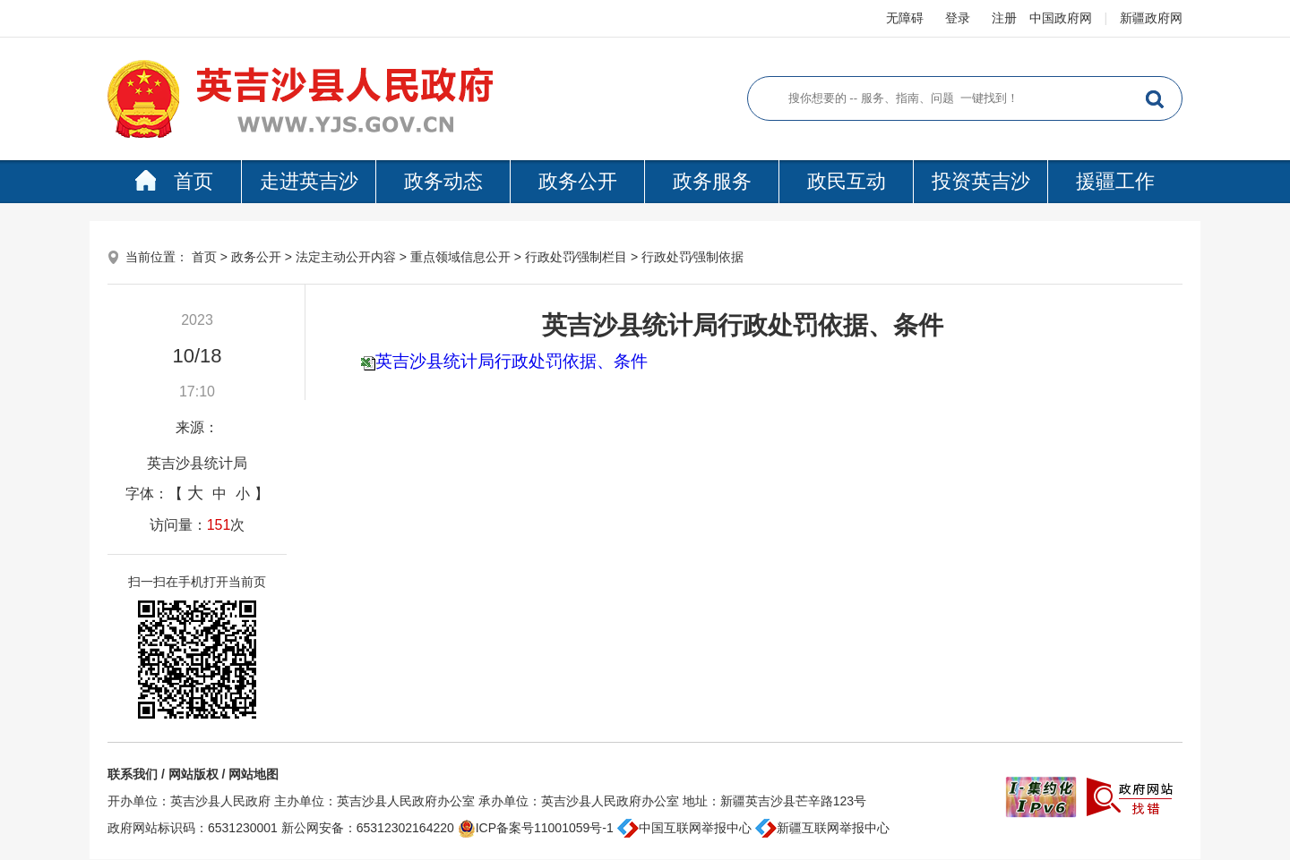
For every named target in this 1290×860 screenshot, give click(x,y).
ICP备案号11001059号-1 (536, 828)
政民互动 (846, 181)
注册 (1004, 18)
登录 (957, 18)
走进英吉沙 (309, 181)
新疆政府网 (1151, 18)
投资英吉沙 (981, 181)
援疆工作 (1115, 181)
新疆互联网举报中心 (822, 828)
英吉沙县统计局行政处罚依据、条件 (511, 361)
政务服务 (712, 181)
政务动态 (443, 181)
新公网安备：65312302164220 (367, 828)
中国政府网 (1060, 18)
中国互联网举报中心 (684, 828)
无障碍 (905, 18)
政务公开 (577, 181)
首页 (174, 181)
